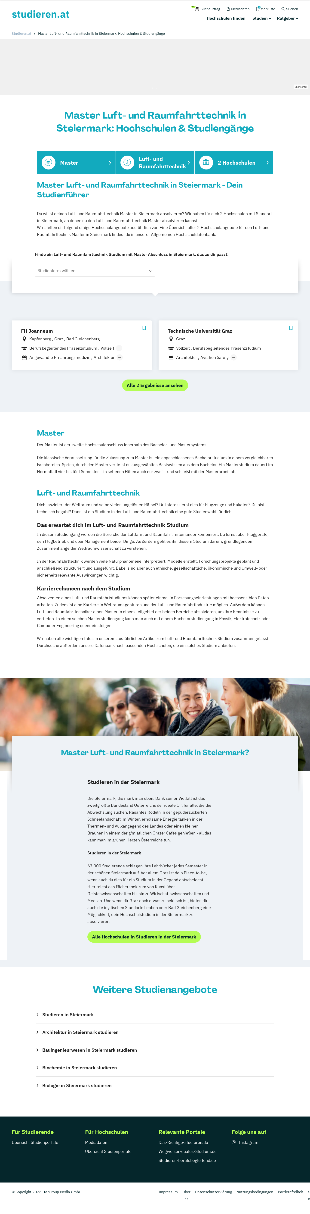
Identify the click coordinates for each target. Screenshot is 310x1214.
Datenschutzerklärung (213, 1191)
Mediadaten (96, 1142)
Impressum (168, 1191)
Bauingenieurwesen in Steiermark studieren (89, 1050)
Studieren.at (21, 33)
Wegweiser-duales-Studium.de (188, 1151)
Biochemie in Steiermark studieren (79, 1067)
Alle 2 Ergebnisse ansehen (155, 385)
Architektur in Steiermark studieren (80, 1032)
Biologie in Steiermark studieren (77, 1085)
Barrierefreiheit (291, 1191)
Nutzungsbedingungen (254, 1191)
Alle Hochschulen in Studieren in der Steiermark (144, 937)
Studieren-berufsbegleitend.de (187, 1160)
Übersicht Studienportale (35, 1142)
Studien (260, 18)
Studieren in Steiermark (68, 1014)
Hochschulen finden (226, 18)
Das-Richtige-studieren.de (183, 1142)
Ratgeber (286, 18)
